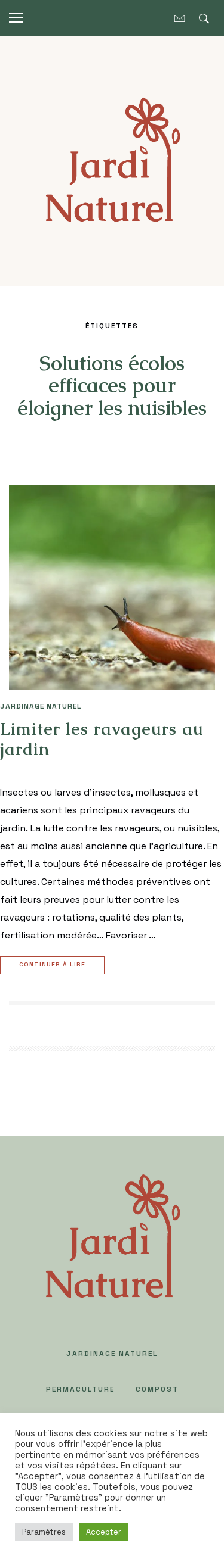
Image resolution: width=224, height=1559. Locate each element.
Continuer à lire (53, 965)
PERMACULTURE (80, 1389)
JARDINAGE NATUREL (40, 706)
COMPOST (157, 1389)
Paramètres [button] (44, 1532)
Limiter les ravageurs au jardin (102, 739)
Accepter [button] (103, 1532)
